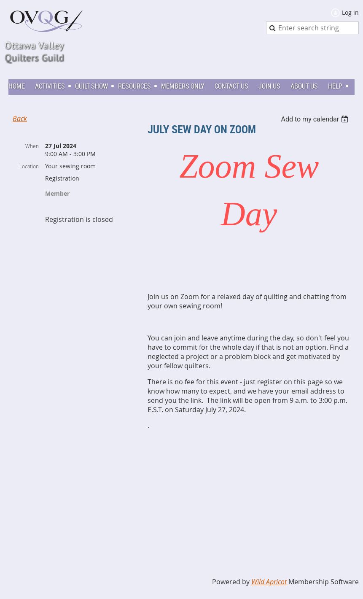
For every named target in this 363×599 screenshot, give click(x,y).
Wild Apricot (269, 581)
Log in (350, 12)
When (32, 146)
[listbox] (315, 119)
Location (29, 166)
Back (20, 118)
